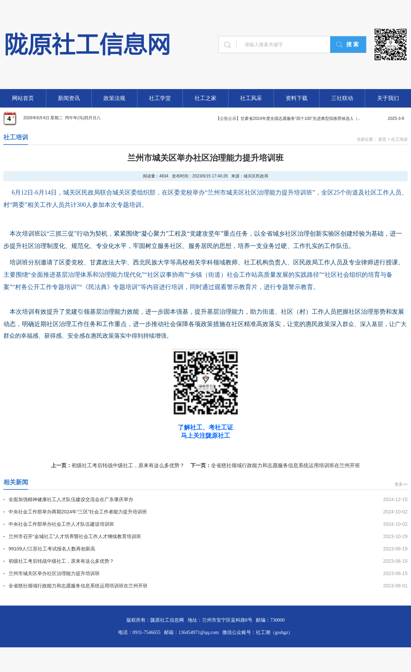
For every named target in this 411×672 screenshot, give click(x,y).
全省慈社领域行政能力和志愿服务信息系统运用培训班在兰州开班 (285, 465)
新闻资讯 (69, 98)
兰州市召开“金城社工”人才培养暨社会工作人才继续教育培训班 (75, 536)
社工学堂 (160, 98)
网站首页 (23, 98)
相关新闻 (15, 482)
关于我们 (388, 98)
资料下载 (297, 98)
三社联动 (342, 98)
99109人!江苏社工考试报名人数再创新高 (52, 548)
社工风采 (251, 98)
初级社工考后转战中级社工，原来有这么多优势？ (128, 465)
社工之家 (205, 98)
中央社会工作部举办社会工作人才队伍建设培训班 (61, 524)
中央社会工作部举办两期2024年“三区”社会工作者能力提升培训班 (78, 511)
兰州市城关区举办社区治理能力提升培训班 (54, 573)
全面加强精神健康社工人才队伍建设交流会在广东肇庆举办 (71, 499)
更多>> (401, 484)
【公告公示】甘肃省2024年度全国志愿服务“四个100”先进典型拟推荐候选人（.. (288, 118)
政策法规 (114, 98)
